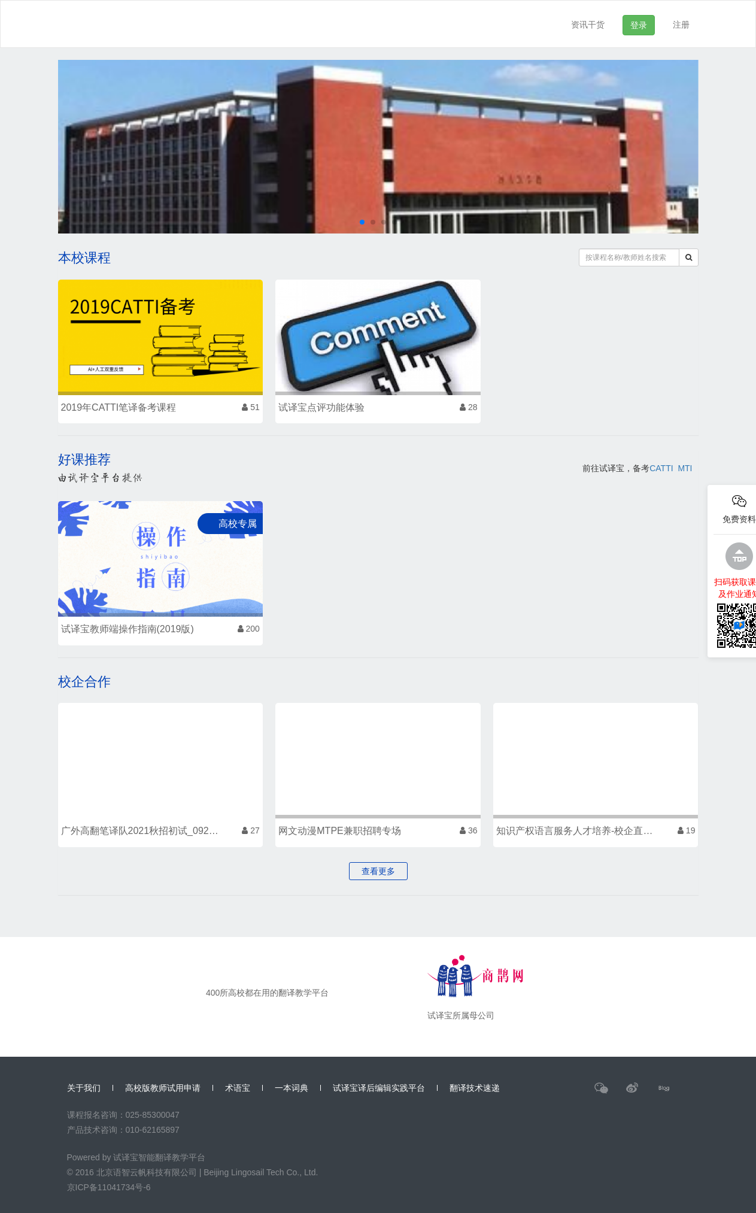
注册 (681, 24)
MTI (685, 468)
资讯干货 (588, 24)
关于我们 (84, 1088)
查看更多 (378, 871)
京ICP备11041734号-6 (109, 1187)
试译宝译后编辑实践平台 (379, 1088)
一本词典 (291, 1088)
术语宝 (237, 1088)
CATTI (661, 468)
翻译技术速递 (475, 1088)
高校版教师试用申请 (163, 1088)
